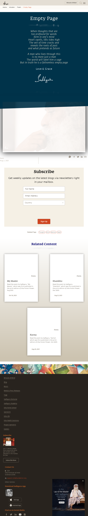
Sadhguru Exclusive (10, 399)
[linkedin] (81, 156)
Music (6, 386)
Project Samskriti (10, 425)
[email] (85, 156)
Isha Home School (10, 407)
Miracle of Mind (9, 378)
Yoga (5, 395)
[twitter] (78, 156)
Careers (6, 429)
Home (5, 7)
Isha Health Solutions (11, 420)
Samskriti (7, 412)
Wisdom (12, 7)
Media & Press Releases (12, 390)
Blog (5, 382)
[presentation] (44, 211)
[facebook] (74, 156)
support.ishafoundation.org (16, 478)
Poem (19, 7)
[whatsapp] (70, 156)
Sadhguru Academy (10, 403)
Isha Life (7, 416)
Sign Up (44, 221)
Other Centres (10, 482)
